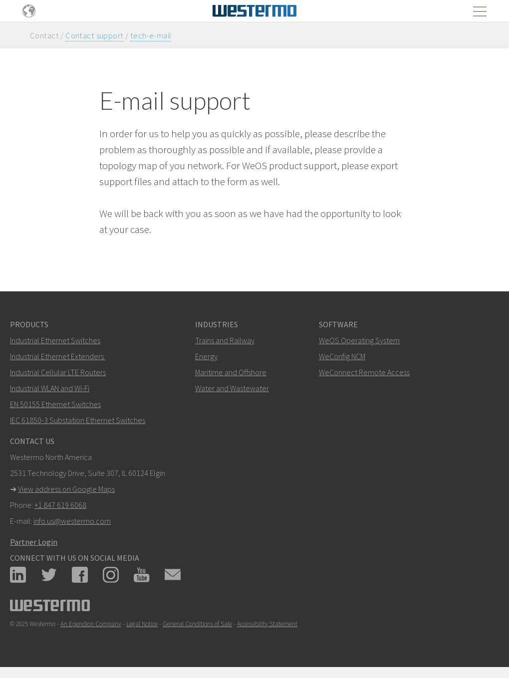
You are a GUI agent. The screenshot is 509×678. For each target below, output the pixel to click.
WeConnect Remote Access (364, 372)
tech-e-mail (151, 35)
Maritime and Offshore (230, 372)
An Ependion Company (90, 624)
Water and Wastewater (232, 388)
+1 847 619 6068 (60, 505)
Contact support (94, 35)
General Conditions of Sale (197, 624)
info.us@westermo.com (72, 521)
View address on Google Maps (66, 489)
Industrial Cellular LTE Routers (58, 372)
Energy (206, 356)
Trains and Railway (224, 340)
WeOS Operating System (359, 340)
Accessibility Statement (267, 624)
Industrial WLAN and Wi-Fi (49, 388)
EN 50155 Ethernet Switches (55, 404)
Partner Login (33, 542)
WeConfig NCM (342, 356)
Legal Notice (142, 624)
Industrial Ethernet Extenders (57, 356)
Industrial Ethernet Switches (55, 340)
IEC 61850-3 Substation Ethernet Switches (77, 420)
